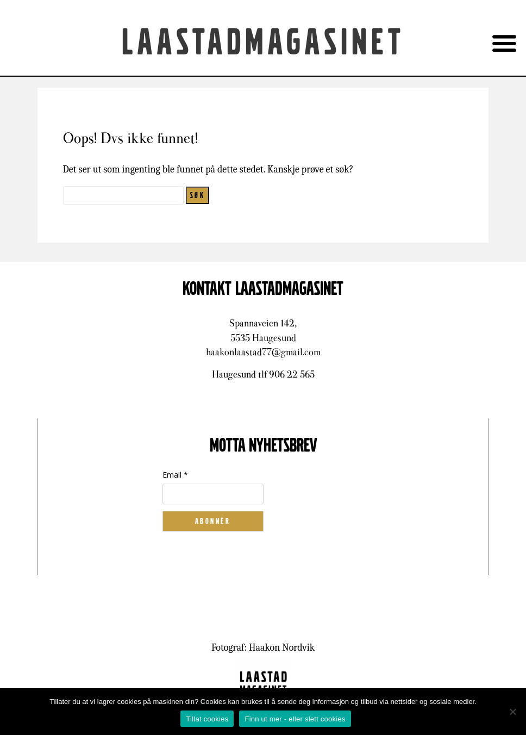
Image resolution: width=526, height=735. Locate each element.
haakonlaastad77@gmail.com (263, 352)
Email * (175, 475)
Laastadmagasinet (263, 43)
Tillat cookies (207, 719)
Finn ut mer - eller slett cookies (295, 719)
